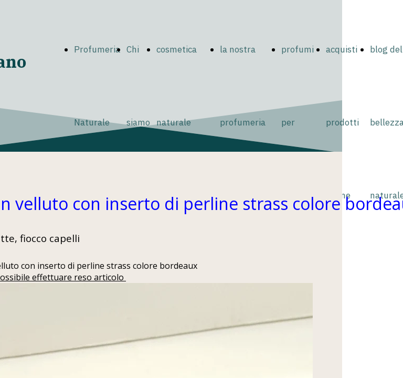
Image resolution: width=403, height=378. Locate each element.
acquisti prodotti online (342, 122)
